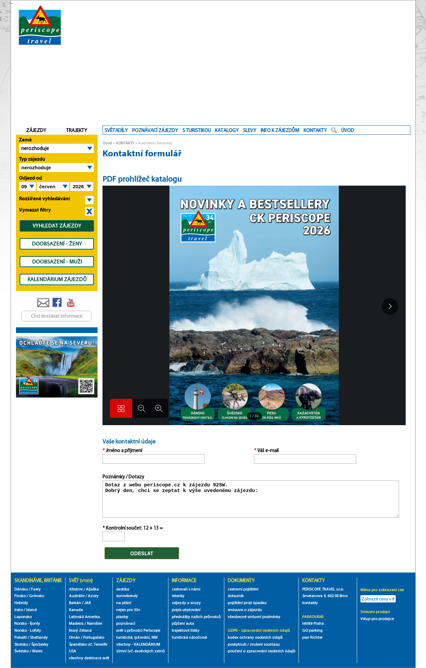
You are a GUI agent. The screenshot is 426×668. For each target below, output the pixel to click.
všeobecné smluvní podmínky (254, 616)
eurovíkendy (127, 595)
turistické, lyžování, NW (136, 637)
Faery (36, 588)
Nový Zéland (80, 630)
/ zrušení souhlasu (263, 644)
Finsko (20, 595)
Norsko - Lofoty (27, 630)
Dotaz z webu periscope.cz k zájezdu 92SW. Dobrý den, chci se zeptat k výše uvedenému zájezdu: (251, 499)
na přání (123, 602)
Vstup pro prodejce (377, 618)
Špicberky (39, 644)
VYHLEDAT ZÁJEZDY (57, 225)
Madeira (76, 623)
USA (72, 650)
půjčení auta (183, 623)
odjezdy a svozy (186, 602)
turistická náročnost (189, 637)
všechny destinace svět (89, 657)
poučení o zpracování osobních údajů (261, 650)
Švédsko (21, 650)
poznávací (125, 623)
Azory (93, 595)
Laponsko (23, 616)
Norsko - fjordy (27, 623)
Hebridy (21, 602)
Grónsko (36, 595)
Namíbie (94, 623)
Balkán (75, 602)
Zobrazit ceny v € (378, 598)
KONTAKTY (125, 142)
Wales (37, 650)
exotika (122, 588)
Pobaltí (20, 637)
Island (31, 609)
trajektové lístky (185, 630)
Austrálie (77, 595)
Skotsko (21, 644)
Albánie (76, 588)
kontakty (310, 602)
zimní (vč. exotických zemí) (140, 650)
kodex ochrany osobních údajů (255, 637)
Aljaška (92, 588)
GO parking (312, 630)
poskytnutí (237, 644)
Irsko (18, 609)
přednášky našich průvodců (196, 616)
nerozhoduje (35, 148)
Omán (74, 637)
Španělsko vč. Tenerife (88, 644)
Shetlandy (39, 637)
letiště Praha (313, 623)
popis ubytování (186, 609)
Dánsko (21, 588)
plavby (122, 616)
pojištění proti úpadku (247, 602)
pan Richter (312, 637)
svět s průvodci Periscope (138, 630)
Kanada (76, 609)
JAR (87, 602)
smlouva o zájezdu (245, 609)
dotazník (236, 595)
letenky (178, 595)
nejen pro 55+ (128, 609)
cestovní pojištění (243, 588)
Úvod (107, 142)
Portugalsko (93, 637)
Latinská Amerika (84, 616)
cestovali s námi (186, 588)
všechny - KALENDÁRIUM (138, 644)
